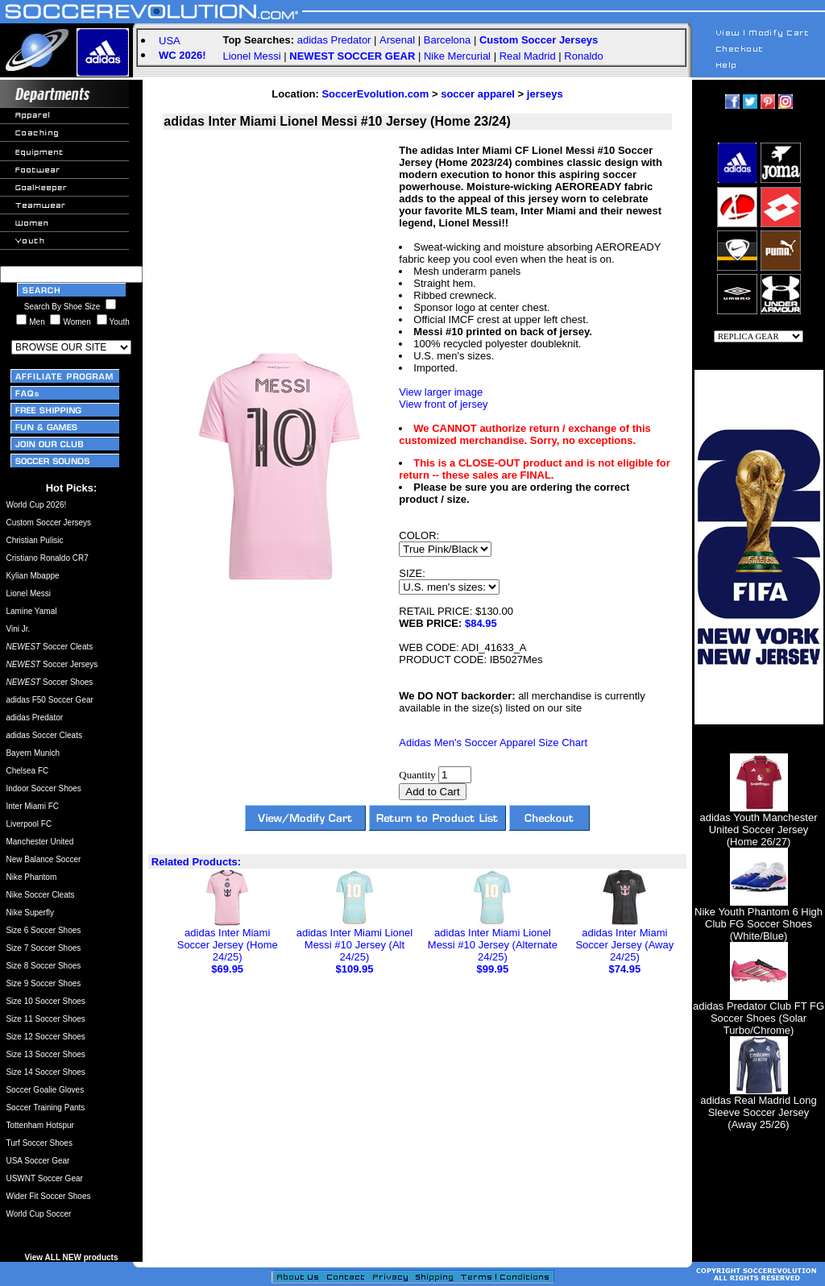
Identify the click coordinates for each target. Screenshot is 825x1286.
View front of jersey (443, 404)
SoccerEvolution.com (375, 94)
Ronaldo (583, 56)
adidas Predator (334, 40)
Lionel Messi (251, 56)
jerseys (545, 94)
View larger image (441, 392)
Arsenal (397, 40)
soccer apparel (478, 94)
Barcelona (447, 40)
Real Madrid (528, 56)
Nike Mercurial (457, 56)
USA (169, 41)
